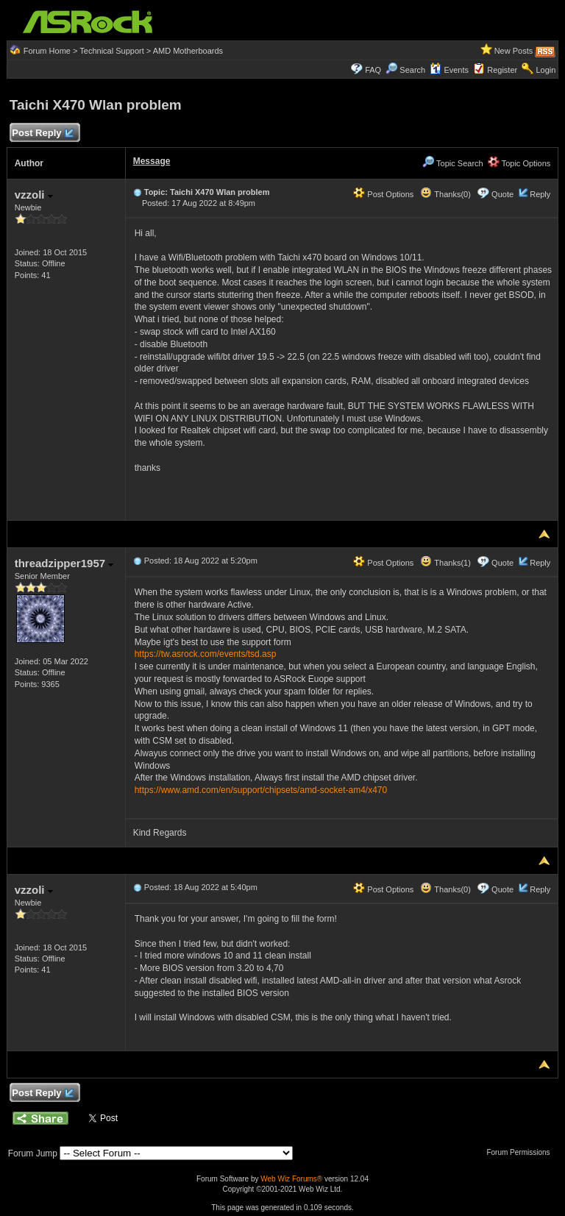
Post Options (383, 194)
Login (545, 69)
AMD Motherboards (188, 50)
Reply (540, 194)
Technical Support (111, 50)
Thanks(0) (445, 194)
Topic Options (519, 163)
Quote (502, 194)
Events (449, 69)
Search (412, 69)
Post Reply (43, 133)
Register (502, 69)
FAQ (373, 69)
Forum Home (47, 50)
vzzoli (34, 194)
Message (152, 161)
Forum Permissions (521, 1152)
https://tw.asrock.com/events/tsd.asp (206, 654)
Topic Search (452, 163)
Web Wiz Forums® (291, 1179)
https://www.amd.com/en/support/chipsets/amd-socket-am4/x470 (261, 790)
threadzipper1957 (64, 563)
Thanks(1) (445, 562)
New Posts (513, 50)
